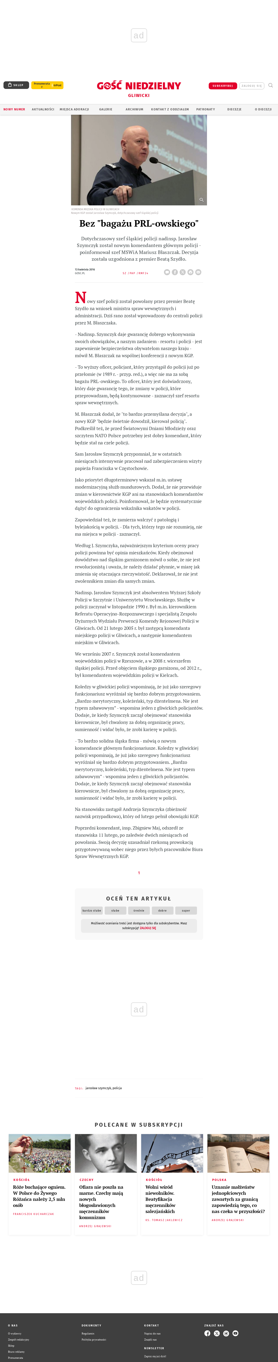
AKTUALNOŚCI (43, 109)
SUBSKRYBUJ (223, 85)
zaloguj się (252, 85)
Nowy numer (14, 109)
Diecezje (234, 109)
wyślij (199, 271)
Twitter (183, 271)
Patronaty (205, 109)
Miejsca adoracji (74, 109)
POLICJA (117, 1088)
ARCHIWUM (134, 109)
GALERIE (106, 109)
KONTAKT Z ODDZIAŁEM (170, 109)
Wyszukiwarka (270, 85)
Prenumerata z (42, 85)
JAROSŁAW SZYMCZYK (98, 1088)
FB (176, 271)
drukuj (191, 271)
